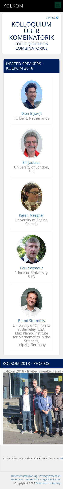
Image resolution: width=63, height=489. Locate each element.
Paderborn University (48, 483)
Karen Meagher (31, 215)
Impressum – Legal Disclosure (43, 479)
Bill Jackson (31, 162)
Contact (52, 17)
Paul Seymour (31, 268)
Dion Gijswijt (31, 113)
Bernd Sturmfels (31, 320)
